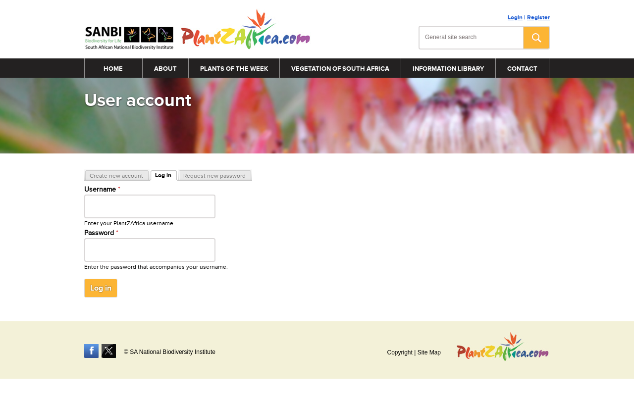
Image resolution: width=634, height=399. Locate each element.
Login (515, 17)
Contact (522, 69)
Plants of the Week (234, 69)
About (165, 69)
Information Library (448, 69)
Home (113, 69)
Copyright (399, 352)
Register (538, 17)
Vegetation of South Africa (340, 69)
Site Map (429, 352)
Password (101, 233)
